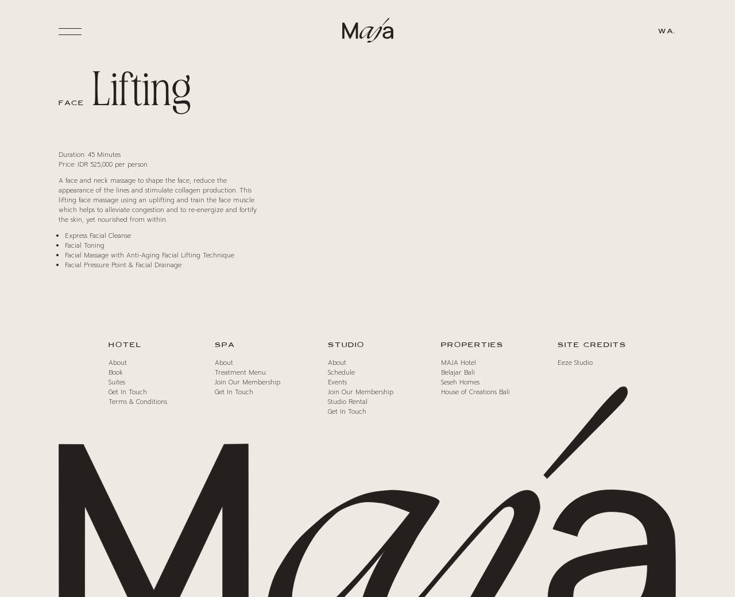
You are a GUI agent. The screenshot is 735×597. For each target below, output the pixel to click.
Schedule (341, 373)
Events (337, 382)
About (118, 363)
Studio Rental (348, 402)
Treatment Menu (240, 373)
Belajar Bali (458, 373)
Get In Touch (128, 392)
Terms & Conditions (138, 402)
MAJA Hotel (458, 363)
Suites (117, 382)
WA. (667, 31)
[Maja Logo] (367, 32)
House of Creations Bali (475, 392)
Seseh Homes (460, 382)
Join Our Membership (247, 382)
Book (116, 373)
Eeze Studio (575, 363)
